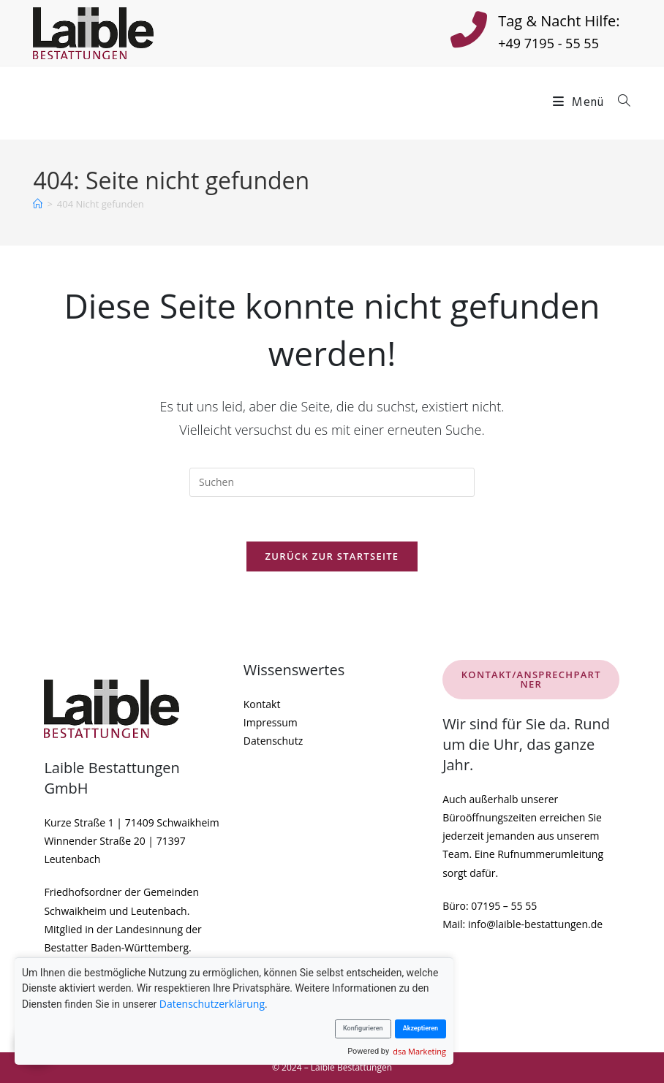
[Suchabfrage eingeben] (332, 482)
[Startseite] (37, 203)
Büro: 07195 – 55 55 (489, 906)
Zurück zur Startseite (332, 556)
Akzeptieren (420, 1028)
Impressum (271, 722)
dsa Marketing (419, 1051)
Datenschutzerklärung (212, 1004)
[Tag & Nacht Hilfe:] (468, 33)
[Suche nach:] (619, 103)
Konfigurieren (363, 1028)
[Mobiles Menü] (580, 103)
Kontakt (262, 704)
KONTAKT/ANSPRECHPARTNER (531, 679)
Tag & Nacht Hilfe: (558, 21)
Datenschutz (273, 741)
